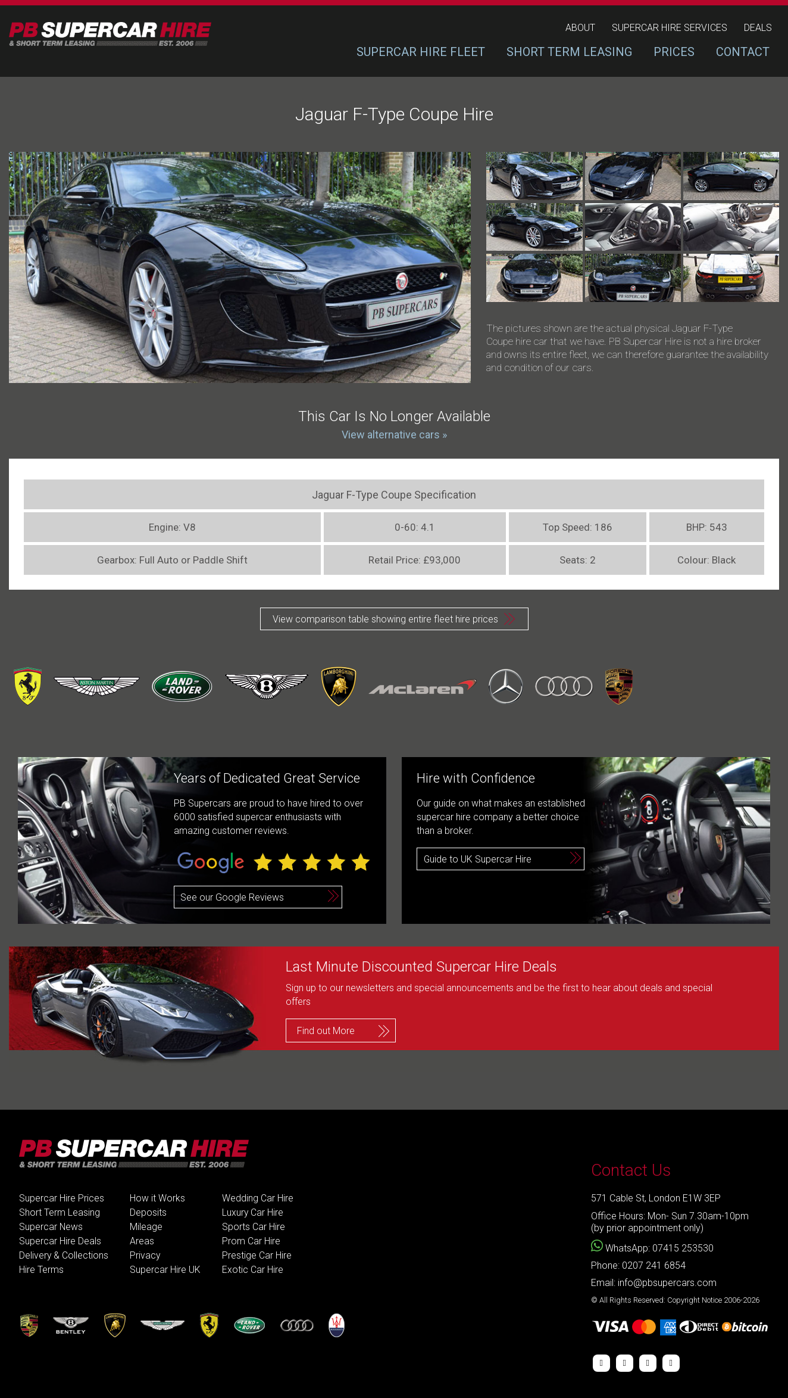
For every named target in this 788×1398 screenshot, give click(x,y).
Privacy (145, 1255)
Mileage (146, 1226)
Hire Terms (41, 1269)
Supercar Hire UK (165, 1269)
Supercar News (51, 1226)
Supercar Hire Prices (61, 1198)
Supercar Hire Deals (60, 1241)
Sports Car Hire (254, 1226)
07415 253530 (683, 1248)
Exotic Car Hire (253, 1269)
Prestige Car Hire (257, 1255)
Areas (142, 1241)
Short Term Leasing (59, 1212)
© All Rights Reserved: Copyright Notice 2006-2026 (675, 1300)
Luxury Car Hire (253, 1212)
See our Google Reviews (232, 897)
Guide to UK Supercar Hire (478, 859)
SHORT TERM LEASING (569, 51)
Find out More (326, 1030)
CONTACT (743, 51)
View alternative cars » (394, 434)
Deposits (148, 1212)
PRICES (674, 51)
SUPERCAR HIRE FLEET (421, 51)
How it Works (158, 1198)
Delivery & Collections (64, 1255)
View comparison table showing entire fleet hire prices (385, 619)
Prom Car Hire (252, 1241)
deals (758, 28)
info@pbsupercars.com (667, 1282)
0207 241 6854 (654, 1265)
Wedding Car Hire (258, 1198)
